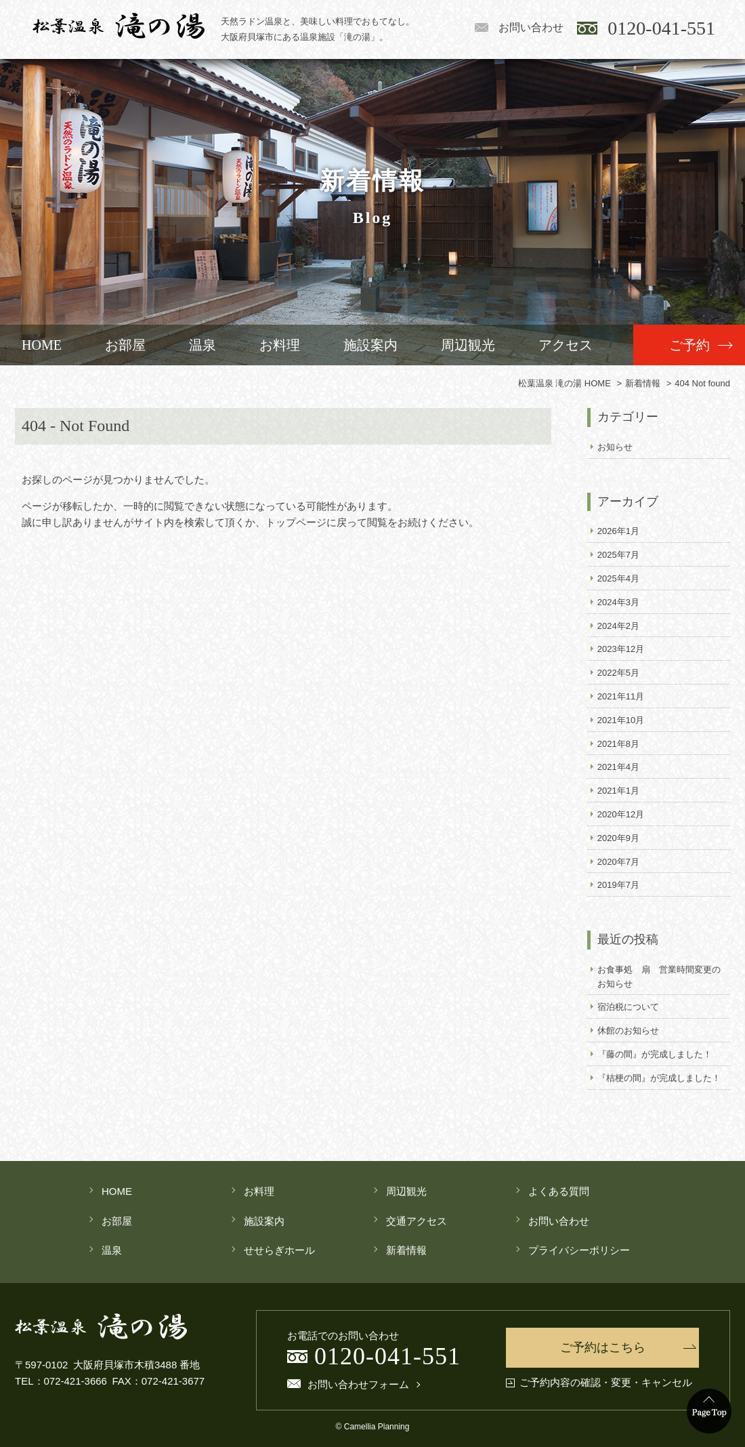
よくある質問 (558, 1191)
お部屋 (125, 345)
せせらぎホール (279, 1250)
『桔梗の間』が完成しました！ (659, 1078)
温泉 (202, 345)
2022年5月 (618, 673)
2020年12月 (620, 814)
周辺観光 (468, 345)
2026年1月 (618, 531)
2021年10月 (620, 720)
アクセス (565, 345)
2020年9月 (618, 838)
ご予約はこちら (602, 1347)
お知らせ (615, 447)
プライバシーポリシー (579, 1250)
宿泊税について (628, 1007)
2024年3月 (618, 602)
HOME (42, 345)
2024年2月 (618, 626)
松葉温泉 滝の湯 (118, 25)
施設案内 (370, 345)
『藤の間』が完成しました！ (654, 1054)
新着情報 (406, 1250)
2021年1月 (618, 791)
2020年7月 (618, 862)
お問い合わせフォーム (358, 1384)
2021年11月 (620, 696)
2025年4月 (618, 578)
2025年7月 (618, 555)
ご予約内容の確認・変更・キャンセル (605, 1382)
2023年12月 (620, 649)
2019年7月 (618, 885)
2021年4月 (618, 767)
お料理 (279, 345)
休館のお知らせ (628, 1030)
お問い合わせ (530, 27)
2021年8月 (618, 744)
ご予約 (689, 345)
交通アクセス (416, 1221)
